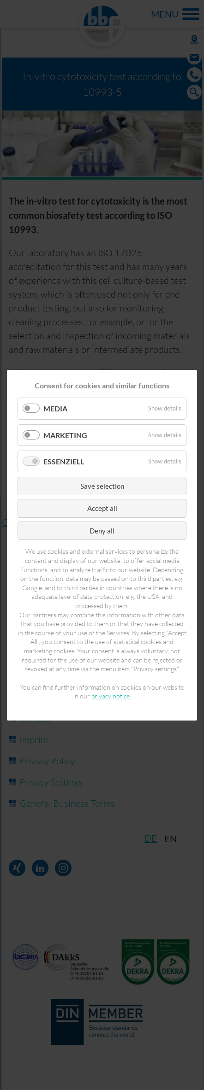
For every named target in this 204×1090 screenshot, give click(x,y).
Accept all (102, 508)
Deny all (102, 530)
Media (55, 408)
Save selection (102, 485)
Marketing (65, 434)
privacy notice (110, 696)
